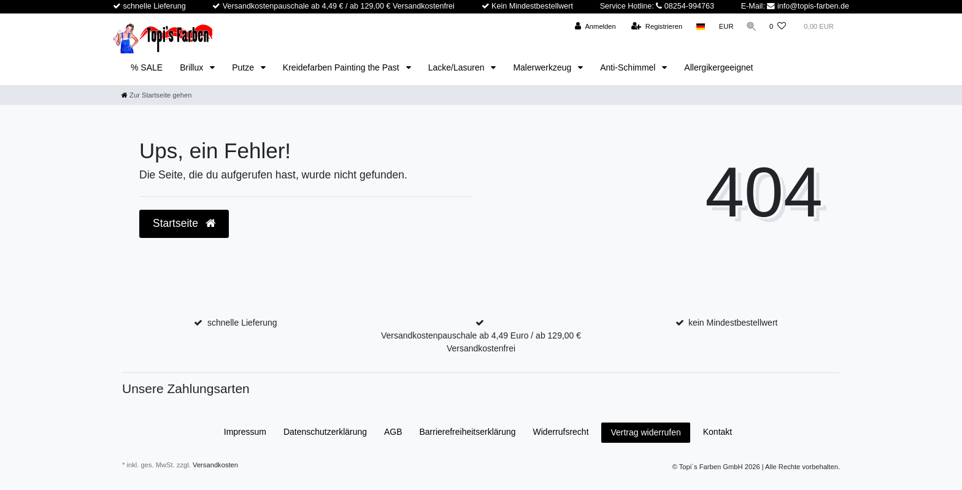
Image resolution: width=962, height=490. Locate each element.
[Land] (698, 26)
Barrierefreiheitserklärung (467, 432)
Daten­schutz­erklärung (325, 432)
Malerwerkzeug (543, 67)
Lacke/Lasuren (457, 67)
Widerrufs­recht (561, 432)
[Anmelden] (593, 26)
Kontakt (717, 432)
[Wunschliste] (778, 26)
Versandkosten (215, 465)
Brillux (193, 67)
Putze (244, 67)
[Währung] (724, 26)
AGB (393, 432)
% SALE (147, 67)
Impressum (245, 432)
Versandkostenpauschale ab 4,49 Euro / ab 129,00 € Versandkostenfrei (481, 342)
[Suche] (750, 26)
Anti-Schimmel (629, 67)
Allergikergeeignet (718, 67)
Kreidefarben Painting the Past (342, 67)
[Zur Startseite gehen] (156, 95)
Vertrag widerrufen (645, 432)
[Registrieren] (654, 26)
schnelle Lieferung (242, 322)
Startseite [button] (184, 223)
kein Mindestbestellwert (733, 322)
